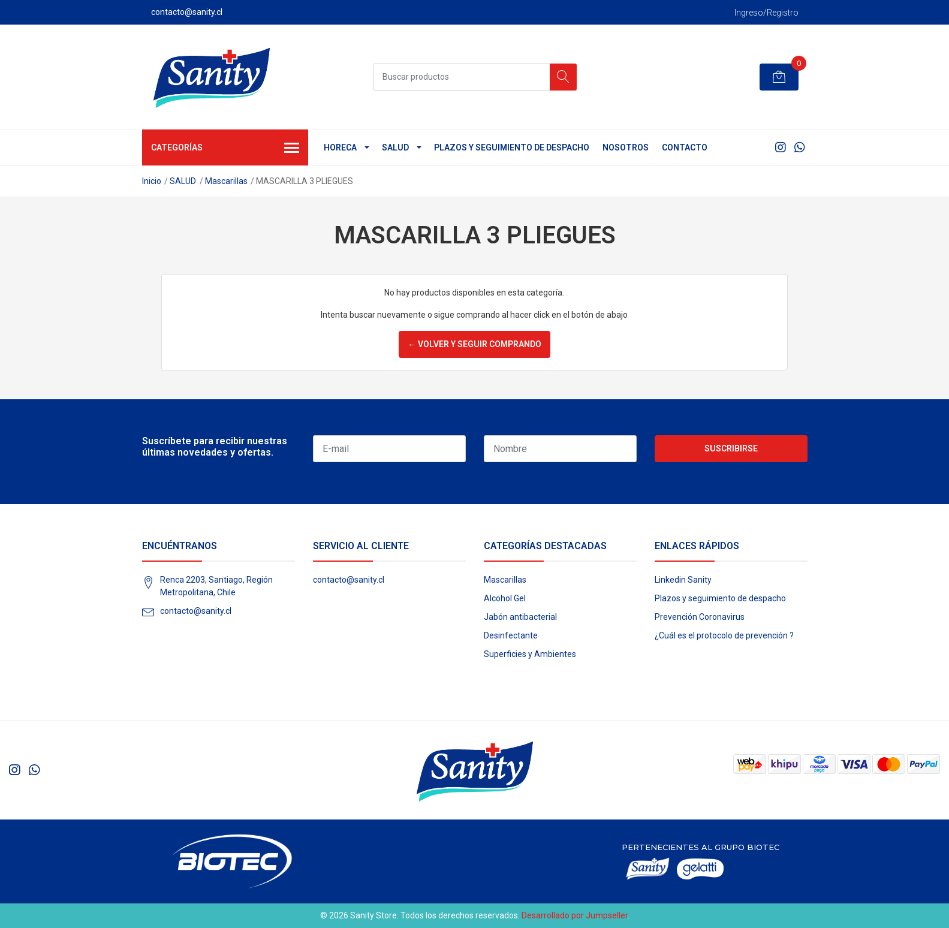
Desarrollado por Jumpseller (575, 915)
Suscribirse (731, 448)
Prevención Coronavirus (700, 617)
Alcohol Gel (505, 598)
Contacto (684, 147)
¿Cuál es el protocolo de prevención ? (724, 635)
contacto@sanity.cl (195, 611)
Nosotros (625, 147)
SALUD (395, 147)
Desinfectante (511, 635)
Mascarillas (226, 181)
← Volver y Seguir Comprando (474, 344)
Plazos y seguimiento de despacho (511, 147)
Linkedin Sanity (683, 579)
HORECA (340, 147)
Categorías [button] (225, 149)
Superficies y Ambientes (530, 654)
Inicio (151, 181)
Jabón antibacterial (520, 617)
